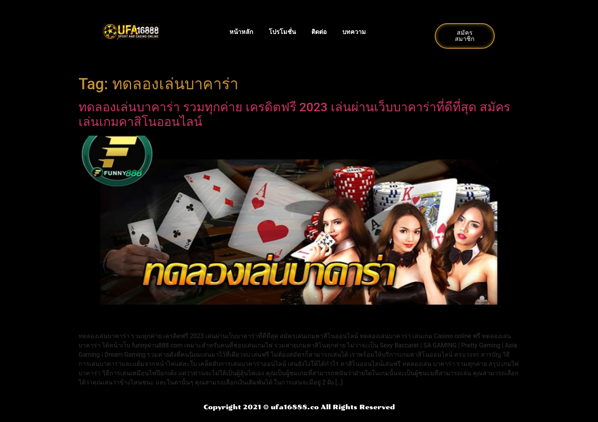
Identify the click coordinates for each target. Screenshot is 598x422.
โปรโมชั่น (282, 32)
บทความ (354, 32)
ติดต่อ (319, 32)
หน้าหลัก (241, 32)
